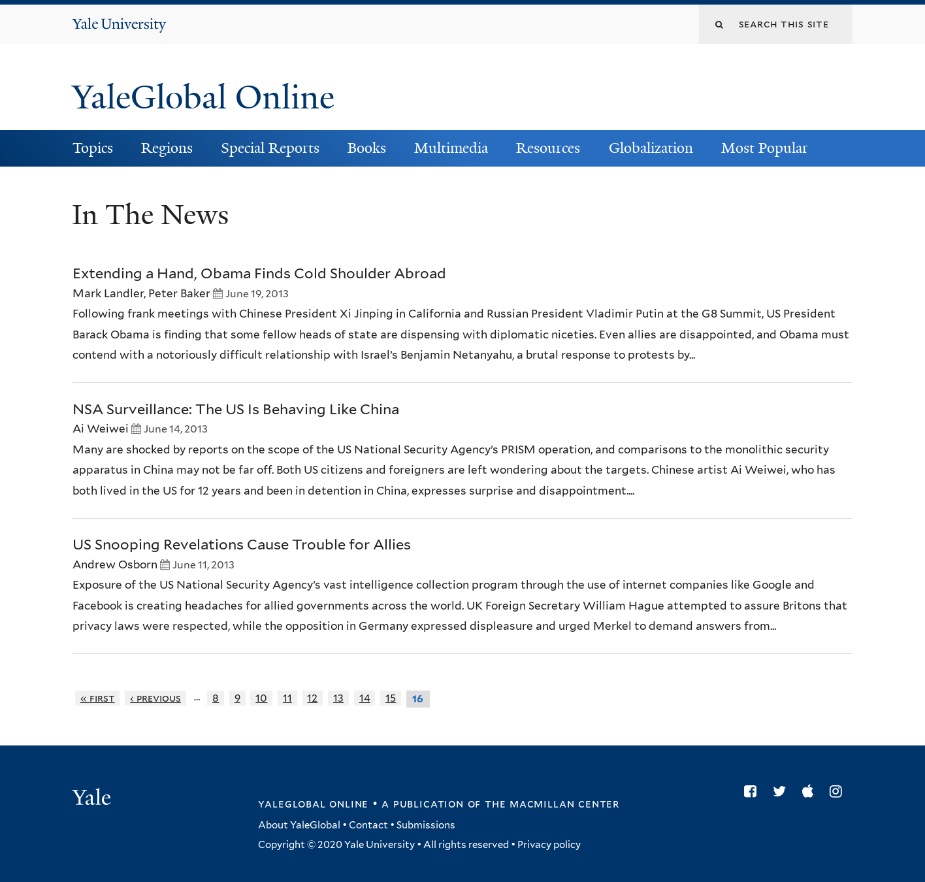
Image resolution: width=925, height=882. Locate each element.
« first (97, 698)
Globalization (651, 148)
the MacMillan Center (552, 803)
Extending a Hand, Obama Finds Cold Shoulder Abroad (259, 273)
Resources (548, 148)
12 (312, 698)
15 (390, 698)
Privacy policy (549, 845)
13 (338, 698)
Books (367, 148)
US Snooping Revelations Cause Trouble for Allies (242, 544)
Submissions (426, 825)
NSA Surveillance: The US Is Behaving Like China (236, 408)
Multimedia (451, 148)
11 (287, 698)
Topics (93, 148)
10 (261, 698)
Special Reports (270, 148)
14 (364, 698)
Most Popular (764, 148)
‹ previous (155, 698)
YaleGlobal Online (203, 97)
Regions (167, 148)
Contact (368, 825)
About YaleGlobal (299, 825)
